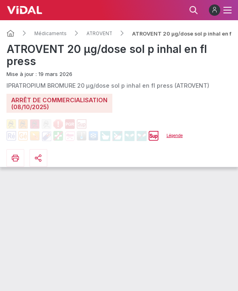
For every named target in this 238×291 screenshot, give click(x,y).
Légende (174, 135)
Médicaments (50, 33)
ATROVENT (99, 33)
